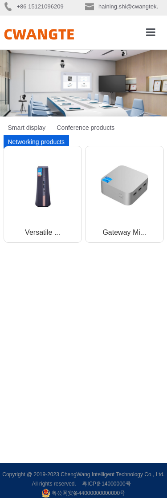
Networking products (36, 141)
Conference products (85, 127)
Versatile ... (42, 232)
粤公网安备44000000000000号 (83, 493)
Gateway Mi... (124, 232)
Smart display (27, 127)
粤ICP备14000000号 (106, 484)
